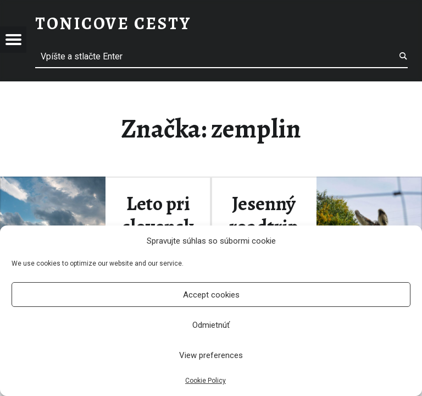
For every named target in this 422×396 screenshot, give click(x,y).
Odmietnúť (211, 325)
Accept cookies (211, 295)
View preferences (211, 355)
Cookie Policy (205, 380)
